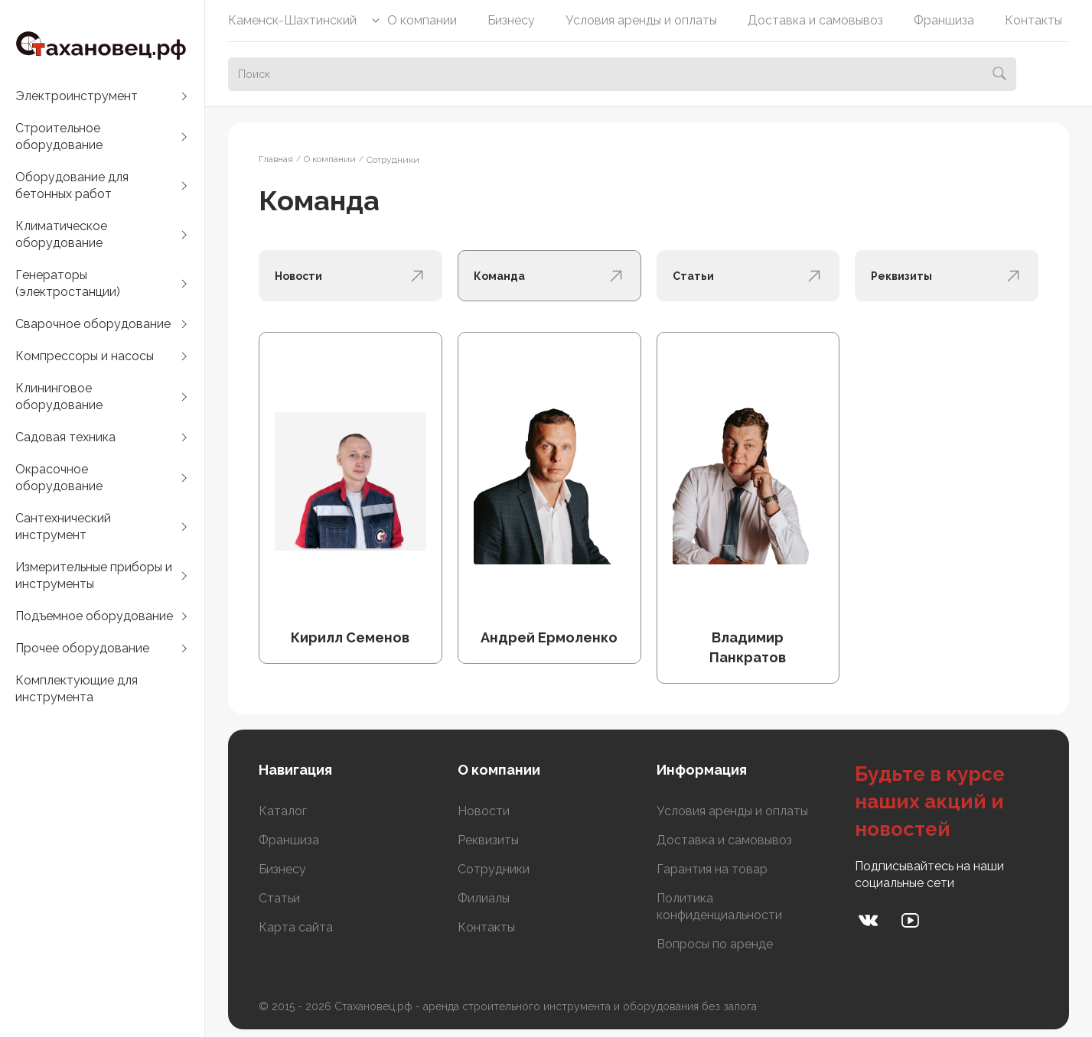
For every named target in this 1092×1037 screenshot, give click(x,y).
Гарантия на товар (712, 869)
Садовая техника (65, 437)
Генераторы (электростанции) (67, 283)
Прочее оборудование (82, 648)
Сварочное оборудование (93, 324)
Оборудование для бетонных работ (72, 185)
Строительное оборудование (59, 136)
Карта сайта (296, 927)
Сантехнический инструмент (63, 526)
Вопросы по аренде (715, 944)
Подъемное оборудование (94, 616)
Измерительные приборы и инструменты (93, 575)
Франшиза (944, 20)
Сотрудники (494, 869)
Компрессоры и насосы (84, 356)
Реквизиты (488, 840)
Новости (484, 811)
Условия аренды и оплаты (641, 20)
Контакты (1033, 20)
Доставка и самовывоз (815, 20)
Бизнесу (511, 20)
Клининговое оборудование (59, 396)
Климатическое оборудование (61, 234)
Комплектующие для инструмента (76, 688)
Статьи (279, 898)
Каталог (283, 811)
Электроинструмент (76, 96)
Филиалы (484, 898)
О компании (422, 20)
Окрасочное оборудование (59, 477)
